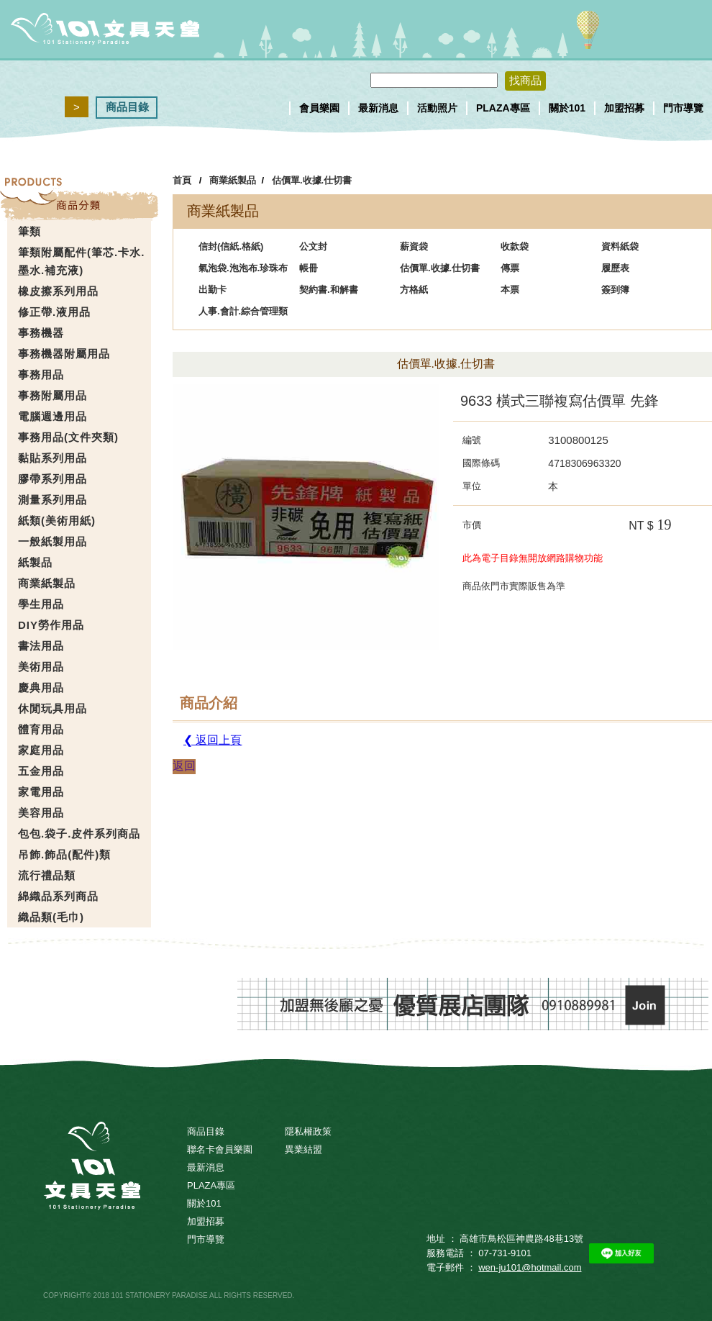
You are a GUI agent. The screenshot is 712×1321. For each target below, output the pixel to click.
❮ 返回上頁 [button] (212, 740)
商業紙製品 (232, 180)
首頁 (182, 180)
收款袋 (515, 246)
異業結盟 (303, 1149)
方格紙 (414, 289)
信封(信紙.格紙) (230, 246)
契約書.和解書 (328, 289)
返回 (184, 766)
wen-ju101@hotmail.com (529, 1267)
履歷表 (615, 268)
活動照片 (437, 108)
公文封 (313, 246)
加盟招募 (624, 108)
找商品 (525, 80)
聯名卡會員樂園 (219, 1149)
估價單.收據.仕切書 (312, 180)
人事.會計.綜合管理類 (243, 311)
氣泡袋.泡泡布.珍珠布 (243, 268)
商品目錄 (127, 107)
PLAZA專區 (503, 108)
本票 (510, 289)
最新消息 (378, 108)
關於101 (567, 108)
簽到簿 (615, 289)
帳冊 (308, 268)
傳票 (510, 268)
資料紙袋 (620, 246)
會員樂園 (319, 108)
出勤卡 (212, 289)
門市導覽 (683, 108)
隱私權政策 (308, 1131)
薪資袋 (414, 246)
